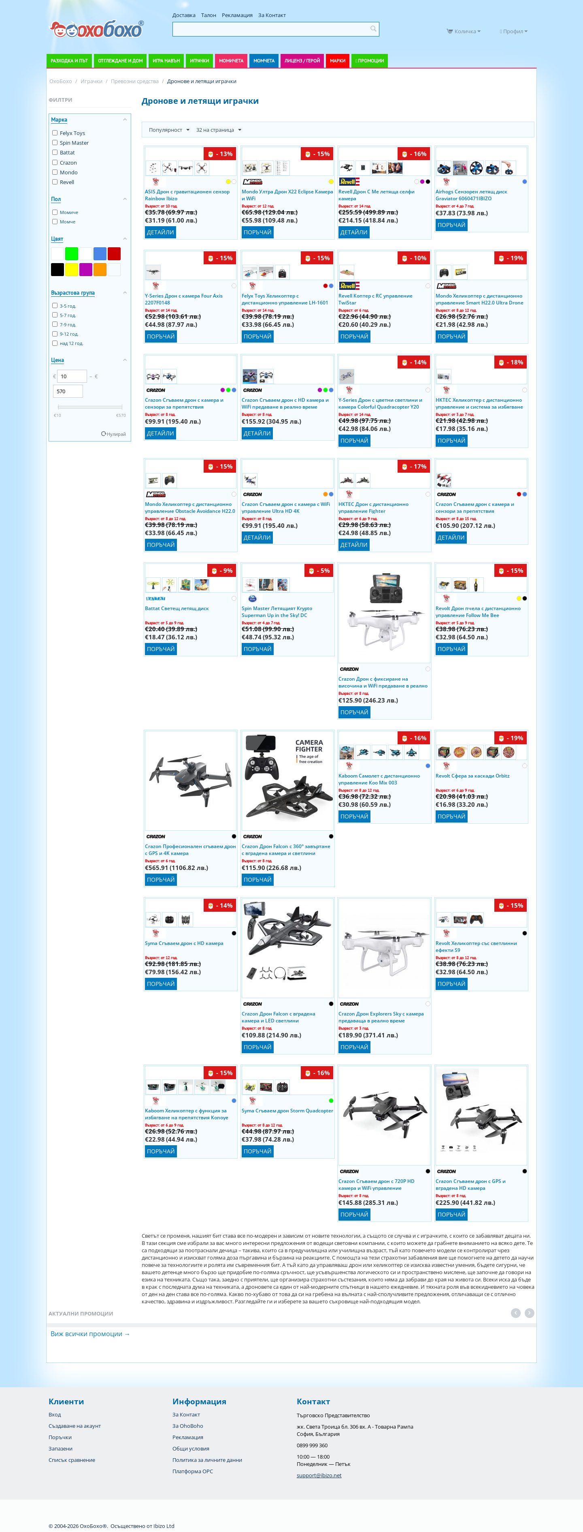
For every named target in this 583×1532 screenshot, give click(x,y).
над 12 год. (67, 343)
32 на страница (218, 130)
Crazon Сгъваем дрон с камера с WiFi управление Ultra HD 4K (286, 507)
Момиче (65, 212)
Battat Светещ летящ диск (177, 608)
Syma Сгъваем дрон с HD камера (184, 943)
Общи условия (190, 1448)
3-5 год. (64, 306)
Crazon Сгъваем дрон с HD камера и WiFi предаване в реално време (285, 402)
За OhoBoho (187, 1425)
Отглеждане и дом (120, 61)
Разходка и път (69, 61)
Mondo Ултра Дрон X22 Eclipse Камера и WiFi (287, 194)
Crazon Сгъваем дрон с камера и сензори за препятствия (184, 402)
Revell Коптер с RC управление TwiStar (375, 298)
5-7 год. (64, 315)
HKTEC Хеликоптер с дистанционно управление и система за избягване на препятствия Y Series (479, 402)
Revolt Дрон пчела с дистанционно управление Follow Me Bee (478, 611)
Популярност (169, 130)
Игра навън (166, 61)
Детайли (160, 232)
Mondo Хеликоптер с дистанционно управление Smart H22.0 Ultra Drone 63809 (479, 298)
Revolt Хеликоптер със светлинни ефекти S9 (476, 946)
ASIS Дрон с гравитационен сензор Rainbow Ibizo (187, 194)
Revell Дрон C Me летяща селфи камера (376, 194)
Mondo (65, 172)
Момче (63, 222)
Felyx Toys (68, 133)
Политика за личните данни (207, 1459)
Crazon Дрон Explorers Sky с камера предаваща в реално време (381, 1016)
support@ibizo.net (319, 1475)
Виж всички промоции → (90, 1333)
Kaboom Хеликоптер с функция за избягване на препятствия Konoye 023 (186, 1113)
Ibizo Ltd (163, 1526)
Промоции (371, 61)
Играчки (199, 61)
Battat (63, 152)
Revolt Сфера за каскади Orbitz (473, 775)
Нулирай (116, 434)
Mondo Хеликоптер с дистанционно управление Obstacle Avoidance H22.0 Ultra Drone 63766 (190, 507)
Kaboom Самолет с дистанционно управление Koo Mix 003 (379, 778)
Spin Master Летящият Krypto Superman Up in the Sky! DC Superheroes (277, 611)
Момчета (263, 61)
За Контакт (272, 15)
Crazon (64, 162)
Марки (337, 61)
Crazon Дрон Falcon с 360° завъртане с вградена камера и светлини (286, 849)
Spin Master (70, 142)
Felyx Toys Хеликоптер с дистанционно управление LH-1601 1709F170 (285, 298)
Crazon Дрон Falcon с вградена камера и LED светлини (278, 1016)
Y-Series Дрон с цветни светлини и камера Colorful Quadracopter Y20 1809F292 (380, 402)
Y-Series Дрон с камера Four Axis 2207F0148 (184, 298)
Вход (55, 1414)
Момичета (231, 61)
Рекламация (237, 15)
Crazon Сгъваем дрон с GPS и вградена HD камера (471, 1184)
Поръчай (258, 232)
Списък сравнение (72, 1459)
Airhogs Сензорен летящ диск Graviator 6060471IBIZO (471, 194)
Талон (208, 15)
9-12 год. (65, 334)
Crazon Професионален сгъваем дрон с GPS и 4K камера (190, 849)
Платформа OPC (192, 1471)
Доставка (184, 15)
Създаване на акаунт (75, 1425)
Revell (63, 182)
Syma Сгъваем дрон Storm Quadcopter (287, 1110)
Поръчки (60, 1437)
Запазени (60, 1448)
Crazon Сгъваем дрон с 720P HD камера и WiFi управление (376, 1184)
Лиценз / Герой (302, 61)
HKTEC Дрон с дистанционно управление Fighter (373, 507)
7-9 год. (64, 324)
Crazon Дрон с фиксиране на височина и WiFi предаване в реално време (383, 681)
